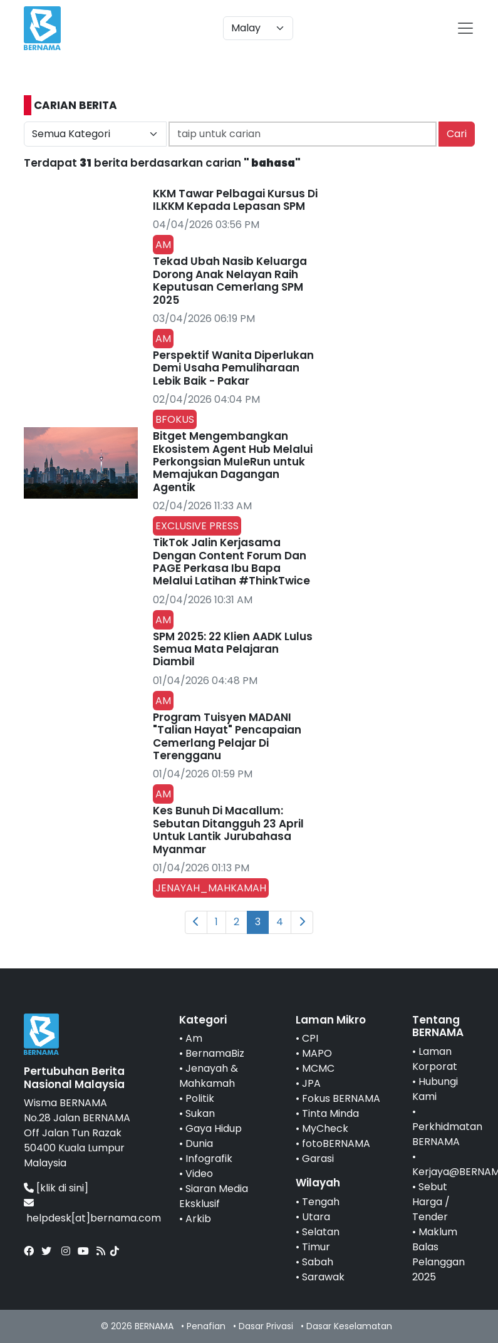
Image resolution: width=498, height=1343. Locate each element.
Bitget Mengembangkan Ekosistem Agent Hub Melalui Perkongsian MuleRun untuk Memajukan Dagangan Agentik (233, 461)
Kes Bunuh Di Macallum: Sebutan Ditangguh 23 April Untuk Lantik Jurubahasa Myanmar (228, 829)
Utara (316, 1217)
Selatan (321, 1232)
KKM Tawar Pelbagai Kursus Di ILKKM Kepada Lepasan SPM (235, 200)
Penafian (206, 1326)
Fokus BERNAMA (341, 1098)
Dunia (199, 1143)
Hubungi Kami (435, 1089)
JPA (311, 1083)
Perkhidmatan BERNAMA (447, 1134)
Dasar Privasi (266, 1326)
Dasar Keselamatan (349, 1326)
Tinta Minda (330, 1113)
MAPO (317, 1053)
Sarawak (323, 1277)
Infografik (208, 1158)
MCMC (318, 1068)
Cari (457, 134)
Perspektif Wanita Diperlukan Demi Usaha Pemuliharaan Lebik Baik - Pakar (233, 368)
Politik (199, 1098)
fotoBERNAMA (336, 1143)
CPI (310, 1038)
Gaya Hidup (213, 1128)
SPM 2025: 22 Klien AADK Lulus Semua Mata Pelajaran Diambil (233, 649)
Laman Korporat (434, 1059)
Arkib (198, 1218)
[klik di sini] (62, 1188)
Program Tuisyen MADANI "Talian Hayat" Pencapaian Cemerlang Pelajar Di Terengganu (227, 736)
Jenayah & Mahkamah (208, 1076)
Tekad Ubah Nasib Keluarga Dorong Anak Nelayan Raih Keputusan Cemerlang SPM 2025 (230, 280)
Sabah (317, 1262)
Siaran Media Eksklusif (213, 1196)
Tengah (321, 1202)
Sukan (200, 1113)
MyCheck (325, 1128)
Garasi (318, 1158)
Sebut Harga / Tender (431, 1202)
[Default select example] (258, 28)
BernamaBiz (214, 1053)
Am (193, 1038)
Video (199, 1173)
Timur (316, 1247)
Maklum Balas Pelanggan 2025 (438, 1254)
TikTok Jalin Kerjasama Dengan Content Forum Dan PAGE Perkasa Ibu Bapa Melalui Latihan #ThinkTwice (231, 561)
